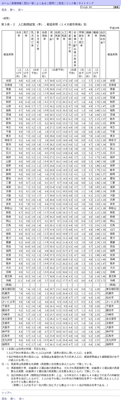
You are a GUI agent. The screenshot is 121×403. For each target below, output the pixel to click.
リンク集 (71, 3)
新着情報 (17, 3)
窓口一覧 (29, 3)
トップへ (7, 392)
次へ (20, 9)
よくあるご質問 (45, 3)
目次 (4, 9)
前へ (12, 9)
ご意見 (60, 3)
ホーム (5, 3)
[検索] (97, 7)
